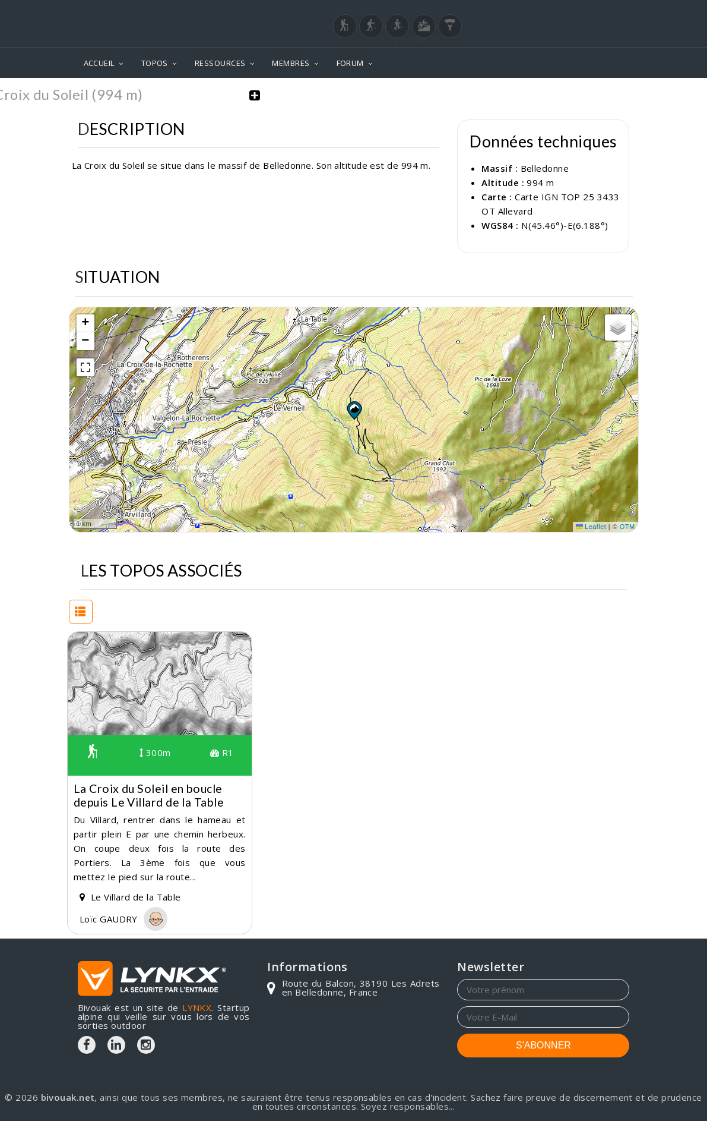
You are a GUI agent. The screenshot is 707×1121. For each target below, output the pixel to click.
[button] (353, 409)
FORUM (350, 63)
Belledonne (545, 168)
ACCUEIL (99, 63)
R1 (222, 752)
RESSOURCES (220, 63)
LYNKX (196, 1007)
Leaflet (591, 526)
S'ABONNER (543, 1045)
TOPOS (154, 63)
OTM (627, 526)
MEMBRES (290, 63)
